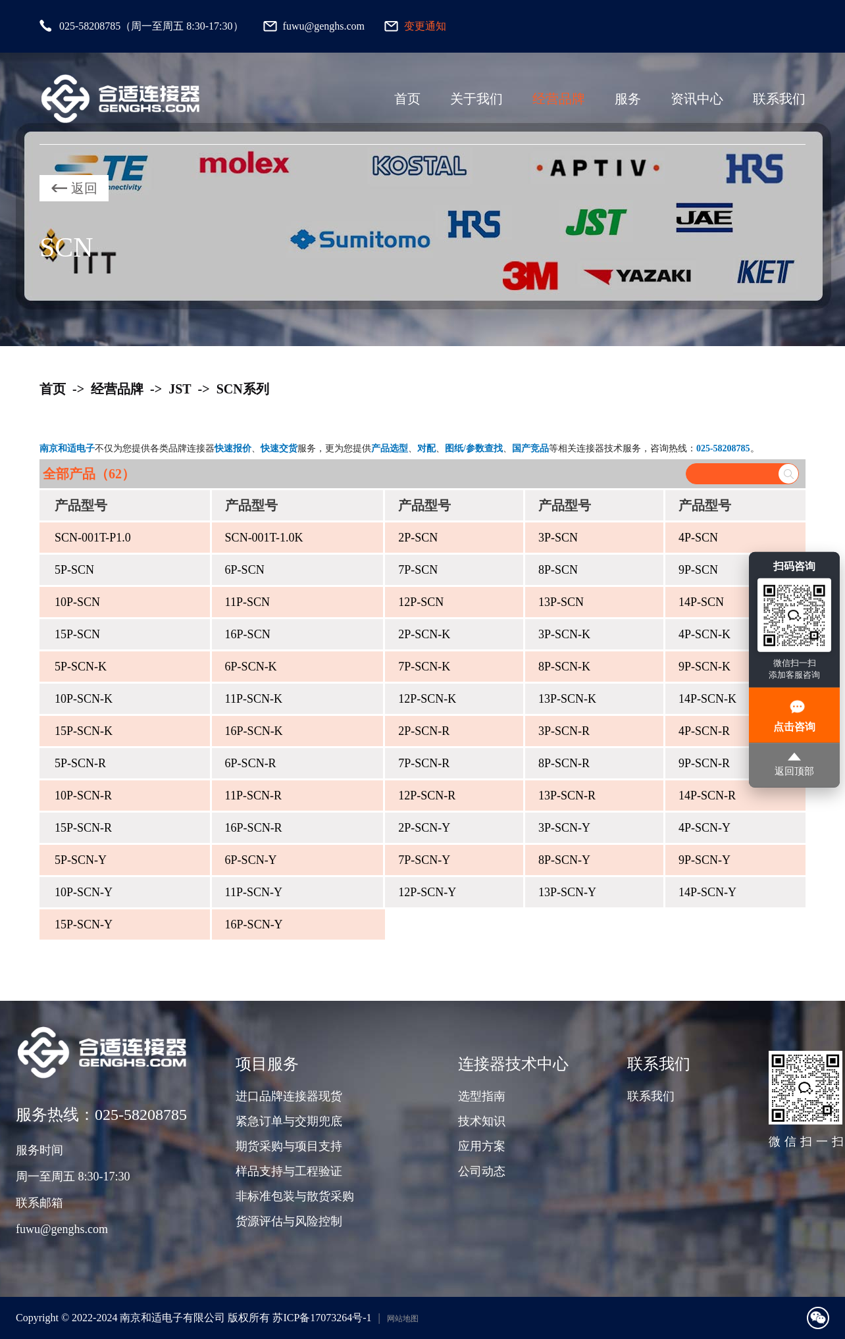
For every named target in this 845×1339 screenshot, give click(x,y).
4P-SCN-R (704, 731)
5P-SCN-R (80, 763)
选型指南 (481, 1096)
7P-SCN (418, 569)
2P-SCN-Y (424, 827)
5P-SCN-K (81, 666)
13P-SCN (561, 602)
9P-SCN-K (704, 666)
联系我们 (779, 98)
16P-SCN (247, 634)
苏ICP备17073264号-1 (321, 1317)
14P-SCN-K (707, 698)
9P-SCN (698, 569)
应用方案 (481, 1146)
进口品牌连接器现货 (289, 1096)
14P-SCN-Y (707, 892)
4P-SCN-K (704, 634)
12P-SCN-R (426, 795)
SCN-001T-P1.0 (93, 537)
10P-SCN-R (83, 795)
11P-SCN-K (253, 698)
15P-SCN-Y (84, 924)
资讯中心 (697, 98)
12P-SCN (421, 602)
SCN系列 (243, 389)
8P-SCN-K (564, 666)
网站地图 (403, 1318)
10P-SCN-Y (84, 892)
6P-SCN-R (250, 763)
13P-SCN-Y (567, 892)
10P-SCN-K (84, 698)
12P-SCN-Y (427, 892)
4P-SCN (698, 537)
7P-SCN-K (424, 666)
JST (179, 389)
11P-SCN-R (253, 795)
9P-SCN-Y (704, 860)
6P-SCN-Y (251, 860)
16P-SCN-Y (254, 924)
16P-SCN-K (254, 731)
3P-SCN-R (564, 731)
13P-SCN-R (567, 795)
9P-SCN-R (704, 763)
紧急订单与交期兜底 (289, 1121)
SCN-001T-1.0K (264, 537)
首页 (407, 98)
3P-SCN (558, 537)
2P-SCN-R (423, 731)
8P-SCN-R (564, 763)
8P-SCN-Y (564, 860)
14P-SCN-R (707, 795)
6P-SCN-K (251, 666)
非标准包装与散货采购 (295, 1196)
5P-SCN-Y (81, 860)
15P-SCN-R (83, 827)
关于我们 (476, 98)
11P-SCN (247, 602)
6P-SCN (245, 569)
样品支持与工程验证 (289, 1171)
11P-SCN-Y (253, 892)
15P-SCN (77, 634)
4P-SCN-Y (704, 827)
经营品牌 (558, 98)
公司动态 (481, 1171)
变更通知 (425, 26)
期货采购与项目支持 (289, 1146)
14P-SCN (701, 602)
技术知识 (481, 1121)
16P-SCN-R (253, 827)
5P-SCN (74, 569)
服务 (628, 98)
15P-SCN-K (84, 731)
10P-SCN (77, 602)
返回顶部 (794, 765)
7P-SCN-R (423, 763)
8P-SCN (558, 569)
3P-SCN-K (564, 634)
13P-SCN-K (567, 698)
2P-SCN (418, 537)
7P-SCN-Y (424, 860)
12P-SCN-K (427, 698)
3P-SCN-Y (564, 827)
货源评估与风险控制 (289, 1221)
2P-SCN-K (424, 634)
